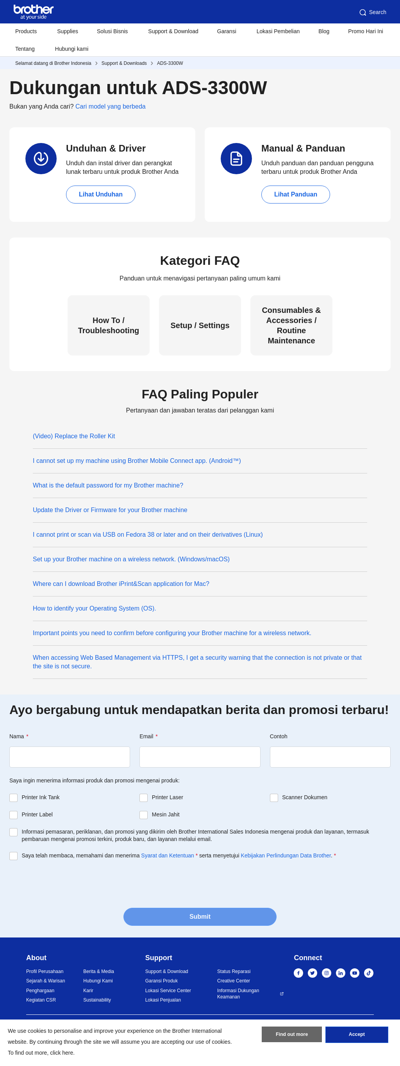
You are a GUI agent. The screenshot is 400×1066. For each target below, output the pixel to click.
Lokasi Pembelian (278, 31)
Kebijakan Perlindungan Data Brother (286, 855)
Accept (356, 1036)
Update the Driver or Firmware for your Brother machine (110, 510)
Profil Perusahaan (44, 971)
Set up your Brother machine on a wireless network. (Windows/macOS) (131, 559)
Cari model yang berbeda (110, 106)
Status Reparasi (233, 971)
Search (372, 12)
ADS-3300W (170, 63)
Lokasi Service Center (168, 990)
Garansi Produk (161, 981)
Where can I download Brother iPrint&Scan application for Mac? (121, 583)
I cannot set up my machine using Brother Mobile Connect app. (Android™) (137, 460)
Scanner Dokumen (304, 797)
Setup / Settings (199, 325)
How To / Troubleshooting (108, 325)
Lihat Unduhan (101, 194)
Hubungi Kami (97, 981)
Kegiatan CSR (41, 1000)
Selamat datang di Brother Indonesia (53, 63)
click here (61, 1053)
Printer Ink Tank (41, 797)
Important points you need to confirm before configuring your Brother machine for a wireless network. (172, 633)
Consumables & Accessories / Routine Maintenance (291, 325)
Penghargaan (40, 990)
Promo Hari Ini (365, 31)
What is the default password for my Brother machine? (108, 485)
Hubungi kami (72, 49)
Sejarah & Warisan (45, 981)
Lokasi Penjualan (163, 1000)
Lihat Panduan (295, 194)
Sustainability (97, 1000)
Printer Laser (167, 797)
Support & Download (173, 31)
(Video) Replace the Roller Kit (74, 436)
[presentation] (68, 883)
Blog (323, 31)
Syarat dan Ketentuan (167, 855)
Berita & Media (98, 971)
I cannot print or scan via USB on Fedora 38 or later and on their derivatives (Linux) (148, 534)
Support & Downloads (124, 63)
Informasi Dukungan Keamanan (238, 994)
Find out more (291, 1036)
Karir (88, 990)
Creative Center (233, 981)
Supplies (67, 31)
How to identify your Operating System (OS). (94, 608)
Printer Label (37, 814)
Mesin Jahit (166, 814)
